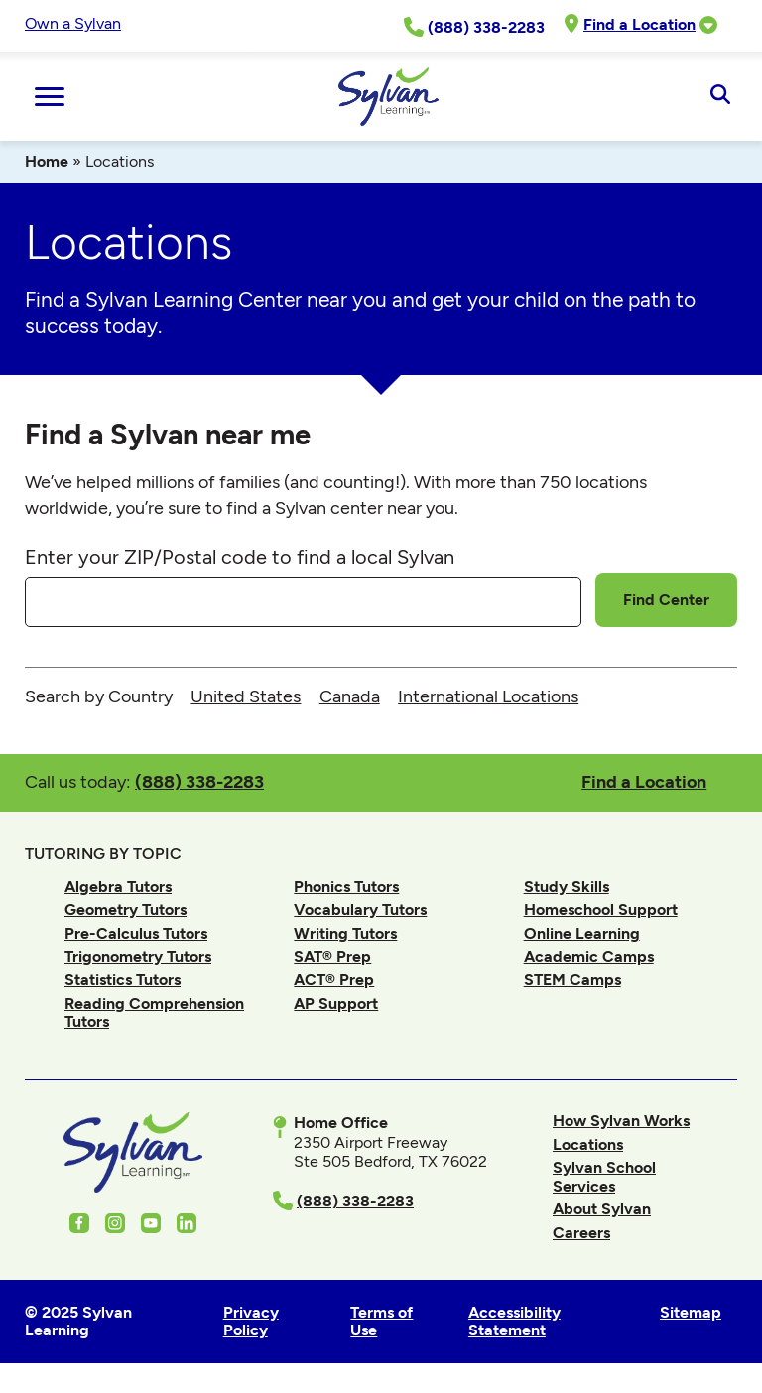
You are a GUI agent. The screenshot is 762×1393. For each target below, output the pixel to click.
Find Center (666, 599)
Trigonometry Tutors (137, 957)
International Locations (488, 696)
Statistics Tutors (122, 979)
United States (245, 696)
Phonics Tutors (346, 886)
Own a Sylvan (73, 23)
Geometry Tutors (125, 909)
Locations (588, 1144)
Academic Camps (589, 957)
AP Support (336, 1003)
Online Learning (582, 933)
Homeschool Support (601, 909)
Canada (349, 696)
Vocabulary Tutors (360, 909)
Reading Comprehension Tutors (154, 1012)
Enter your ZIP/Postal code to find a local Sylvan (239, 557)
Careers (581, 1232)
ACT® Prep (334, 979)
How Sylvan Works (621, 1120)
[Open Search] (719, 96)
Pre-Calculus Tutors (135, 933)
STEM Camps (572, 979)
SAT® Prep (332, 957)
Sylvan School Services (604, 1176)
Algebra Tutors (118, 886)
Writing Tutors (345, 933)
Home (46, 161)
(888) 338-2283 (199, 781)
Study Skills (566, 886)
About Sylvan (602, 1209)
